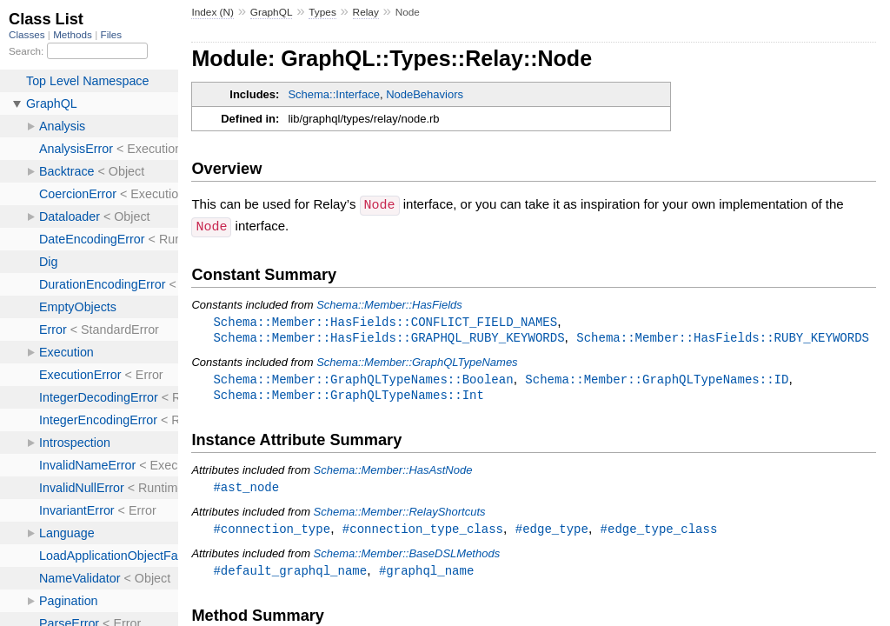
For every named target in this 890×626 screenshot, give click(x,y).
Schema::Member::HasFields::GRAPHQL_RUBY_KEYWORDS (388, 337)
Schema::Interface (334, 94)
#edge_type (551, 531)
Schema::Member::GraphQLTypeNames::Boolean (363, 379)
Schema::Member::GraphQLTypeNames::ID (656, 379)
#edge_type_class (659, 531)
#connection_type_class (422, 531)
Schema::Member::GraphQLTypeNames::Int (348, 396)
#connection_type (271, 531)
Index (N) (212, 12)
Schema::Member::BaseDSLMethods (407, 556)
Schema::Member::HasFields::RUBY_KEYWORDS (722, 337)
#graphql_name (426, 574)
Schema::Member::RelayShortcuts (400, 514)
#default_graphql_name (290, 574)
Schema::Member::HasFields (389, 303)
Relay (366, 12)
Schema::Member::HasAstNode (393, 471)
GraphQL (271, 12)
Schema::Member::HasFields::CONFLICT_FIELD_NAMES (385, 320)
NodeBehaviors (424, 94)
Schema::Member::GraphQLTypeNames (416, 362)
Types (322, 12)
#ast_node (246, 489)
